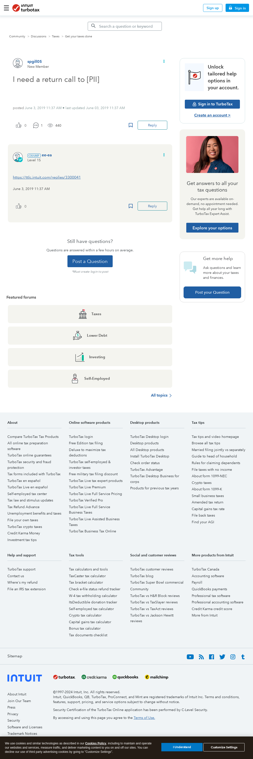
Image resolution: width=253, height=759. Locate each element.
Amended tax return (207, 502)
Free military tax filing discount (93, 474)
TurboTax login (81, 436)
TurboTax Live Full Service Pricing (95, 494)
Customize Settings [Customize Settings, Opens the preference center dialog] (224, 749)
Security (13, 720)
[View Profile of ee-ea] (47, 155)
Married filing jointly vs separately (218, 450)
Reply (152, 125)
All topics (159, 395)
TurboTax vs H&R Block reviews (155, 595)
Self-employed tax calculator (91, 609)
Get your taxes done (78, 36)
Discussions (38, 36)
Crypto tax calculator (85, 615)
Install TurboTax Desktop (149, 456)
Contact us (15, 576)
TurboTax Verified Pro (86, 500)
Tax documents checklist (88, 635)
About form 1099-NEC (209, 476)
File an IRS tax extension (26, 589)
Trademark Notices (22, 733)
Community (17, 36)
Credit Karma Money (23, 533)
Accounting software (208, 576)
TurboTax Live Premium (87, 487)
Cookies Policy (95, 745)
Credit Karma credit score (212, 609)
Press (11, 707)
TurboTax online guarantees (29, 455)
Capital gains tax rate (208, 509)
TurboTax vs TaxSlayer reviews (154, 602)
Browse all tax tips (206, 443)
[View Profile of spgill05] (34, 61)
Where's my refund (22, 582)
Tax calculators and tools (88, 569)
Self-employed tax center (27, 494)
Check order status (145, 463)
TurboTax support (21, 569)
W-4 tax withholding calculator (93, 595)
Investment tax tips (22, 540)
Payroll (197, 582)
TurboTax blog (141, 576)
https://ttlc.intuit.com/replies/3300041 (47, 177)
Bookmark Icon (131, 125)
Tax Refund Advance (23, 507)
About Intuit (16, 694)
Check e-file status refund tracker (94, 589)
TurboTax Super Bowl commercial (157, 582)
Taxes (55, 36)
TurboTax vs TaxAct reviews (151, 609)
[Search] (125, 26)
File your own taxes (22, 520)
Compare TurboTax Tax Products (33, 436)
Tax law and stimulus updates (30, 500)
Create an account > (212, 115)
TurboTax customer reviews (151, 569)
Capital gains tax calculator (90, 622)
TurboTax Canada (205, 569)
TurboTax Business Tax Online (92, 531)
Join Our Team (19, 701)
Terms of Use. (144, 717)
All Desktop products (147, 450)
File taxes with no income (212, 469)
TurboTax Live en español (27, 487)
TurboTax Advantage (146, 469)
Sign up (213, 8)
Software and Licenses (24, 727)
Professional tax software (211, 595)
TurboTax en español (24, 480)
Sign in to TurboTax (212, 104)
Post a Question (90, 261)
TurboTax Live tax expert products (96, 480)
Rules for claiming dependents (216, 463)
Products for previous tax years (154, 488)
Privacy (12, 714)
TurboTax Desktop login (149, 436)
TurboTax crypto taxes (24, 526)
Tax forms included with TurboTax (34, 474)
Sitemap (14, 656)
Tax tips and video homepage (215, 436)
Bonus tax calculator (85, 628)
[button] (163, 61)
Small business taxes (208, 496)
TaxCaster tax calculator (87, 576)
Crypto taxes (201, 482)
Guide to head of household (214, 456)
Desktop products (144, 443)
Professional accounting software (217, 602)
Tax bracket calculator (86, 582)
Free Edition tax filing (86, 443)
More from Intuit (204, 615)
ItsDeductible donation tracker (93, 602)
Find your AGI (203, 522)
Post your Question (212, 292)
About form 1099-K (207, 489)
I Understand (182, 749)
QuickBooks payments (209, 589)
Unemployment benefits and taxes (34, 513)
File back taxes (203, 515)
